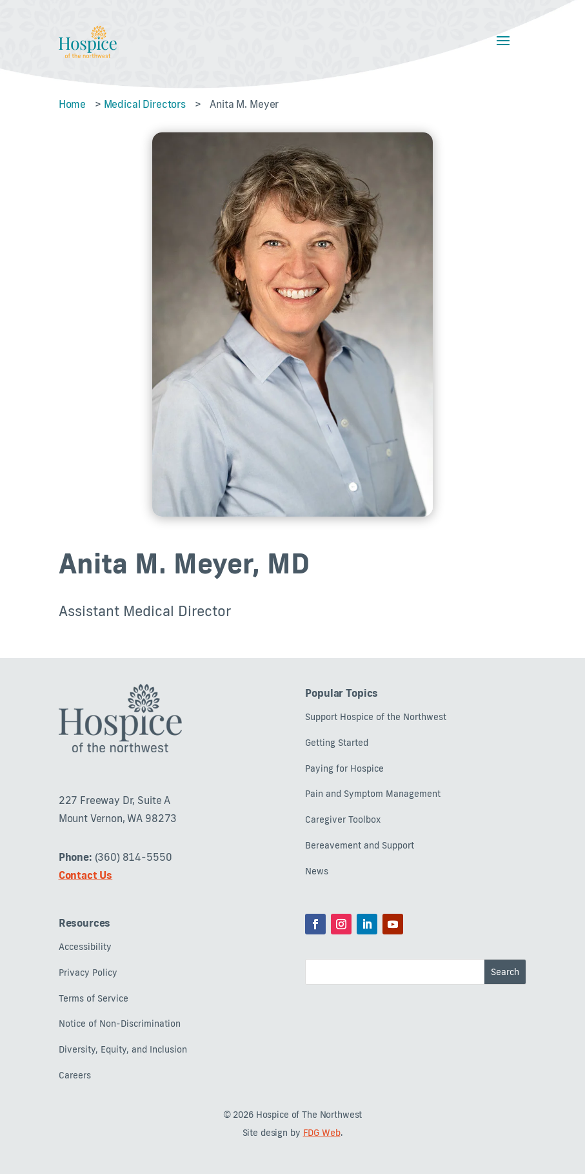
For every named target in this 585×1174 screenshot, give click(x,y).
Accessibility (85, 947)
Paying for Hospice (344, 768)
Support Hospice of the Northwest (375, 717)
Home (72, 104)
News (316, 871)
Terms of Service (93, 998)
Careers (75, 1075)
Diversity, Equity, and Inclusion (123, 1049)
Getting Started (336, 742)
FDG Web (322, 1132)
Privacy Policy (88, 972)
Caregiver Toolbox (343, 819)
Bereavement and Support (359, 845)
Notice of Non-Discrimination (120, 1023)
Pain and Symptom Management (373, 793)
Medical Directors (145, 104)
